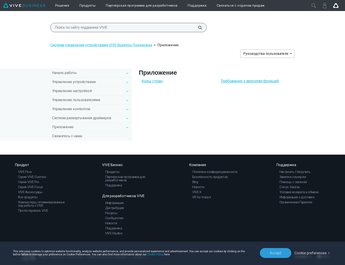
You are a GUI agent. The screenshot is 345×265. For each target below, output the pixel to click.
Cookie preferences (310, 253)
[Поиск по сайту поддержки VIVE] (197, 27)
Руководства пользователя (266, 54)
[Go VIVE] (335, 5)
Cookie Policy (155, 254)
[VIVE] (24, 5)
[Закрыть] (313, 5)
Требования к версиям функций (250, 81)
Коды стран (152, 81)
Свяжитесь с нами (67, 136)
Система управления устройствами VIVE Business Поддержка (101, 45)
